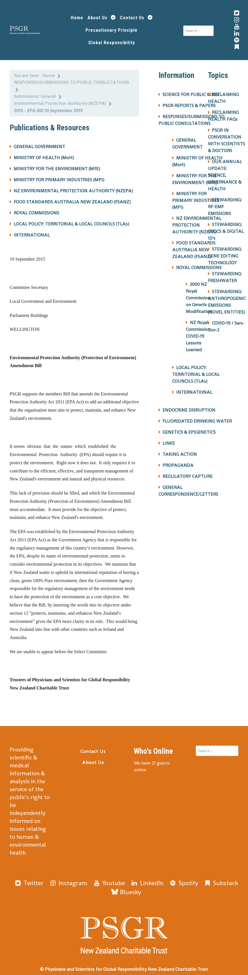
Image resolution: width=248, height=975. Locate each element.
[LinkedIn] (128, 879)
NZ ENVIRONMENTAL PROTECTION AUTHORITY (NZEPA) (73, 187)
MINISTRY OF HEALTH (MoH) (44, 154)
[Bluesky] (225, 879)
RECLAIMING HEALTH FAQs (223, 112)
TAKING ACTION (179, 451)
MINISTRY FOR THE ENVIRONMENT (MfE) (57, 165)
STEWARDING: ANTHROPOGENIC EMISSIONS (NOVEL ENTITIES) (227, 298)
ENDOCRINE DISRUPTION (188, 407)
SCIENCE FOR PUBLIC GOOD (190, 91)
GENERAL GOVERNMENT (39, 143)
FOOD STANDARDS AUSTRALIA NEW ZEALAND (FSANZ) (72, 198)
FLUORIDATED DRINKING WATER (197, 418)
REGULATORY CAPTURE (187, 473)
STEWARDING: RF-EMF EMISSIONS (225, 203)
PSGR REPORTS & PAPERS (189, 102)
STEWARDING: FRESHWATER (225, 273)
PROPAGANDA (177, 462)
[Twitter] (26, 879)
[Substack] (191, 879)
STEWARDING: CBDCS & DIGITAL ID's (226, 228)
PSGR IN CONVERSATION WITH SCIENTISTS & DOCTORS (226, 137)
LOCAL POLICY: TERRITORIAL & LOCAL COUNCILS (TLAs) (71, 220)
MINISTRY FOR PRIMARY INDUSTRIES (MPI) (59, 176)
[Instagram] (61, 879)
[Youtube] (95, 879)
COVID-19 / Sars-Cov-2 (226, 323)
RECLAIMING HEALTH (223, 94)
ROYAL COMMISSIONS (36, 209)
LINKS (168, 440)
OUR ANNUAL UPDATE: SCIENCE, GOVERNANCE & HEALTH (225, 171)
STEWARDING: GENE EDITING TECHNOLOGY (225, 252)
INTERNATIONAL (32, 232)
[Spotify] (159, 879)
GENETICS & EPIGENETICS (189, 429)
